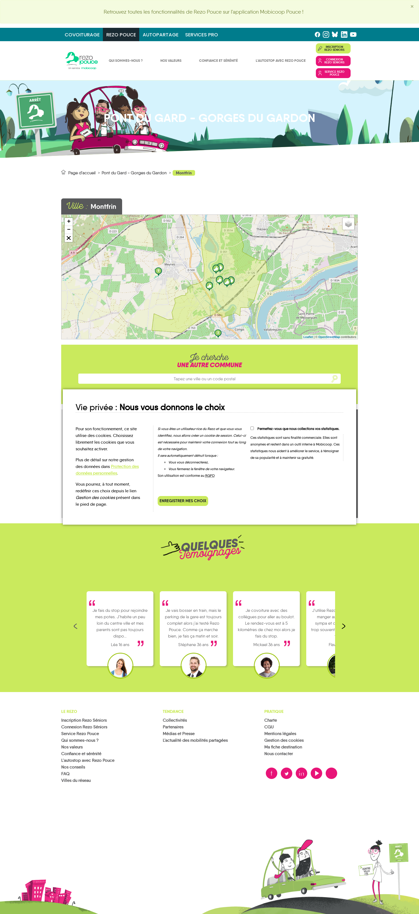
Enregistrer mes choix (183, 500)
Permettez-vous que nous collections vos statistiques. (298, 429)
